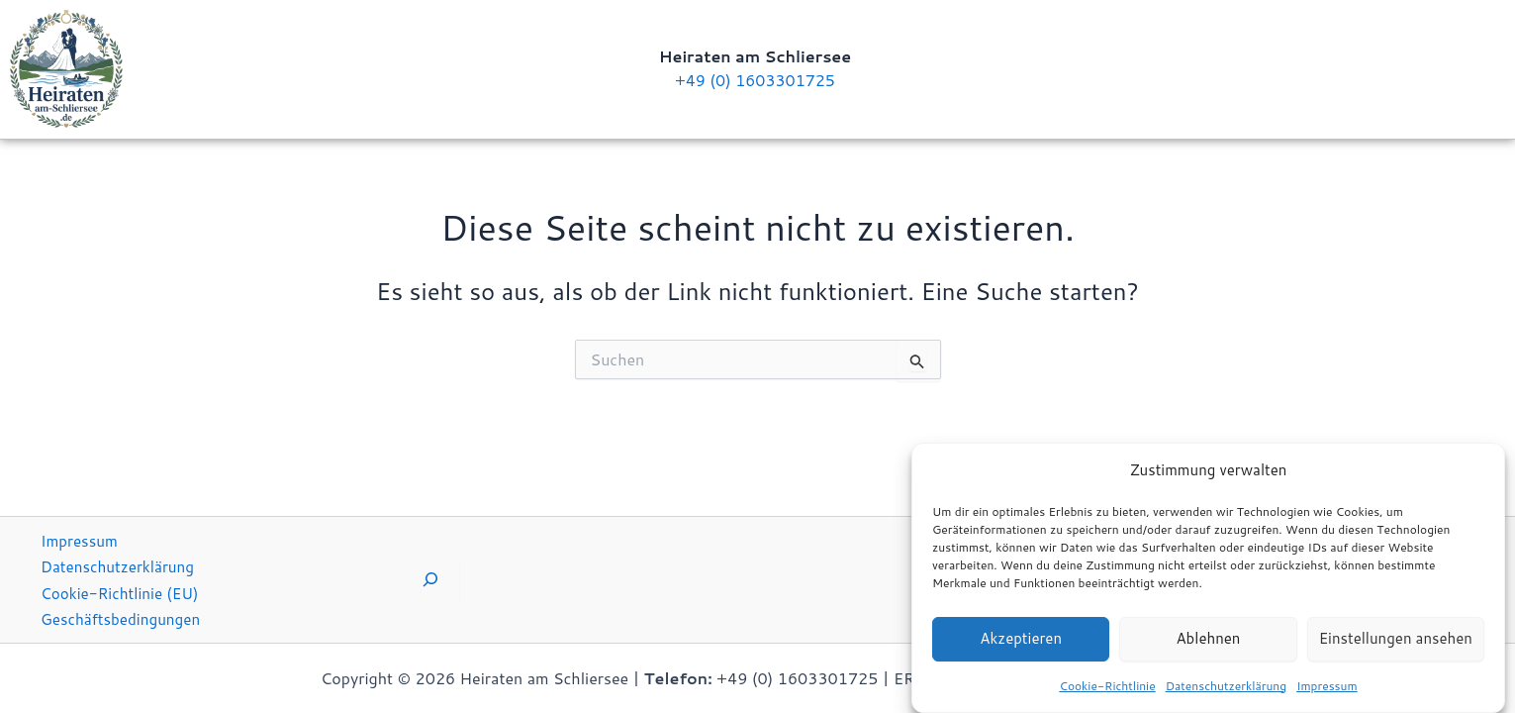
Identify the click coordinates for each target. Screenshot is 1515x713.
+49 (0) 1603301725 (754, 79)
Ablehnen (1208, 644)
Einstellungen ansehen (1395, 644)
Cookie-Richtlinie (1107, 691)
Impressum (1326, 691)
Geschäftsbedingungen (125, 618)
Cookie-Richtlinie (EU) (124, 591)
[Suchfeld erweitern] (430, 579)
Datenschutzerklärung (1226, 691)
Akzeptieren (1021, 644)
